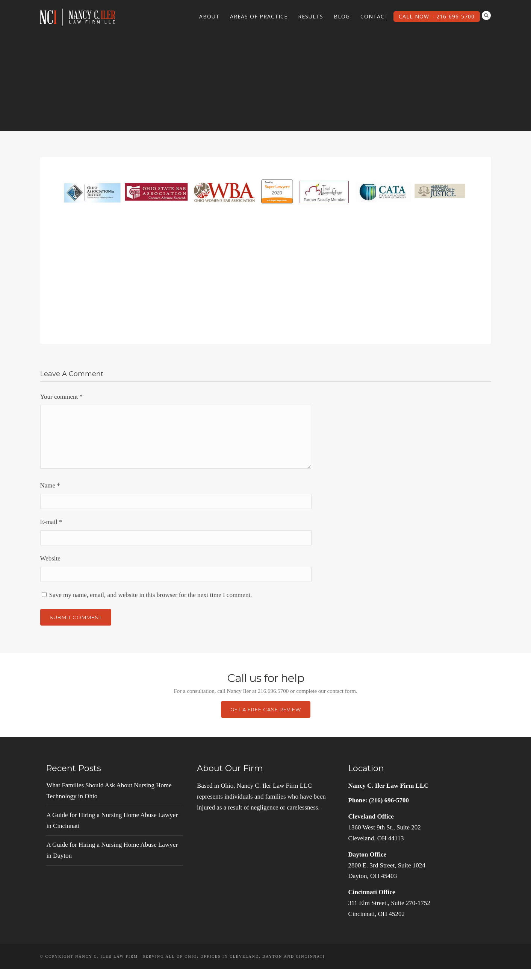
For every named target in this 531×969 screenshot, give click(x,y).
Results (310, 16)
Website (50, 558)
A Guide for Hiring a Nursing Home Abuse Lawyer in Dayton (112, 850)
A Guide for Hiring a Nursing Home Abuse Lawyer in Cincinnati (112, 820)
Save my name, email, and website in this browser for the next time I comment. (150, 594)
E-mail (51, 522)
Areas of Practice (258, 16)
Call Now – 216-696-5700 (437, 16)
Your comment (61, 396)
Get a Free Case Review (265, 709)
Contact (374, 16)
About (209, 16)
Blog (342, 16)
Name (50, 485)
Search (486, 15)
